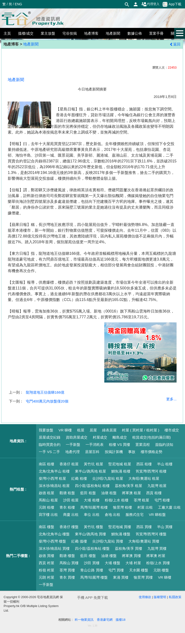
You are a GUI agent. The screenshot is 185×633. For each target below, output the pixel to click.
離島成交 (119, 437)
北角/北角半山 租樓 (54, 471)
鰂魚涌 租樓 (120, 471)
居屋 (93, 430)
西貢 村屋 (46, 563)
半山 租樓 (164, 464)
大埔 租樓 (91, 500)
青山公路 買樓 (91, 570)
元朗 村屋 (46, 577)
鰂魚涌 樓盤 (120, 534)
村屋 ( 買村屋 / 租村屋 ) (140, 430)
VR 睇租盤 (157, 514)
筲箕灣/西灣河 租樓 (151, 471)
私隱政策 (175, 597)
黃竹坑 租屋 (93, 464)
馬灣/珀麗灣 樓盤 (93, 577)
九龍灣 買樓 (156, 548)
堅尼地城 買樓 (119, 527)
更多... (171, 399)
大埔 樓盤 (112, 563)
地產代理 (72, 452)
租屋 (80, 430)
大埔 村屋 (133, 563)
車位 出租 (91, 514)
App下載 (172, 4)
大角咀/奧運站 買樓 (143, 541)
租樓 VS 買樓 (119, 444)
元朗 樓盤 (161, 570)
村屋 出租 (145, 507)
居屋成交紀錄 (49, 437)
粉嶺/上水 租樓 (116, 500)
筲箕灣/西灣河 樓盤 (151, 534)
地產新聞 (31, 44)
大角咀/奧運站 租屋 (143, 478)
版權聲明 (160, 597)
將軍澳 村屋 (155, 556)
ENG (18, 4)
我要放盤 (46, 430)
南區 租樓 (46, 464)
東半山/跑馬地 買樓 (90, 534)
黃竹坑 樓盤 (93, 527)
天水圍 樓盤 (138, 570)
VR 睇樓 (65, 430)
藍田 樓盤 (88, 556)
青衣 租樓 (67, 507)
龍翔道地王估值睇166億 (45, 392)
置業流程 (142, 444)
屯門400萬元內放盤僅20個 (47, 401)
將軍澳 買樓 (131, 556)
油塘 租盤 (109, 493)
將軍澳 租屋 (131, 493)
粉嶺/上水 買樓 (158, 563)
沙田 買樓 (91, 563)
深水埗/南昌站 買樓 (54, 548)
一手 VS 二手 (49, 452)
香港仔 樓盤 (69, 527)
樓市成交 (172, 430)
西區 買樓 (144, 527)
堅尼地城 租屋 (119, 464)
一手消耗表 (95, 444)
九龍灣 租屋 (156, 486)
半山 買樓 (164, 527)
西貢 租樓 (154, 493)
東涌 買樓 (120, 577)
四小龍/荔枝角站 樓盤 (92, 548)
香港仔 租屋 (69, 464)
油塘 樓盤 (109, 556)
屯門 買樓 (116, 570)
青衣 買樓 (67, 577)
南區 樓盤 (46, 527)
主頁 (7, 33)
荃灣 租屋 (141, 500)
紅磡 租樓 (79, 478)
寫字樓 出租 (48, 514)
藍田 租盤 (88, 493)
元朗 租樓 (46, 507)
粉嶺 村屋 (46, 570)
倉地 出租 (112, 514)
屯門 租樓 (162, 500)
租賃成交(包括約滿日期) (151, 437)
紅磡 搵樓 (79, 541)
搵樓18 (120, 619)
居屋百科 (92, 452)
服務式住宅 (135, 514)
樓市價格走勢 (151, 452)
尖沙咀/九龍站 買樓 (107, 541)
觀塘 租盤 (67, 493)
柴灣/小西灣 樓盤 (52, 541)
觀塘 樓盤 (67, 556)
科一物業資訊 (84, 619)
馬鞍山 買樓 (69, 563)
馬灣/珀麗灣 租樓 (93, 507)
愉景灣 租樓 (122, 507)
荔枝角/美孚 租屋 (128, 486)
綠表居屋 (109, 430)
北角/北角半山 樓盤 (54, 534)
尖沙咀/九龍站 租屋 (107, 478)
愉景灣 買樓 (143, 577)
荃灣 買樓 (67, 570)
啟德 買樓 (46, 556)
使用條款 (145, 597)
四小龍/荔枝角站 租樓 (92, 486)
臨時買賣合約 (49, 444)
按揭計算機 (114, 452)
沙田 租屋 (71, 500)
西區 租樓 (144, 464)
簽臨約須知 (164, 444)
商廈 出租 (71, 514)
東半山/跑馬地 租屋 (90, 471)
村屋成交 (100, 437)
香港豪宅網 (104, 619)
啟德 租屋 (46, 493)
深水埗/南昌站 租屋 (54, 486)
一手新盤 (73, 444)
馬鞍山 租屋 (48, 500)
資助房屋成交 (76, 437)
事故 (131, 452)
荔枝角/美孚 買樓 (128, 548)
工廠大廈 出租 (169, 507)
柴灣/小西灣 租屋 (52, 478)
